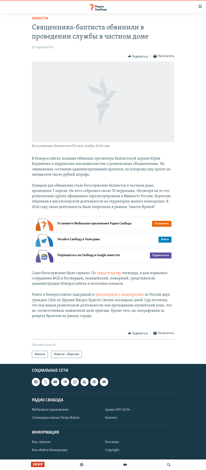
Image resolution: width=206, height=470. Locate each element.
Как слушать (41, 442)
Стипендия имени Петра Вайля (55, 417)
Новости (40, 18)
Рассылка (112, 442)
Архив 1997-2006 (117, 409)
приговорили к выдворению (120, 295)
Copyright (112, 450)
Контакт (111, 417)
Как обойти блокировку (49, 450)
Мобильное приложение (50, 409)
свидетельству (109, 273)
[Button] (138, 56)
